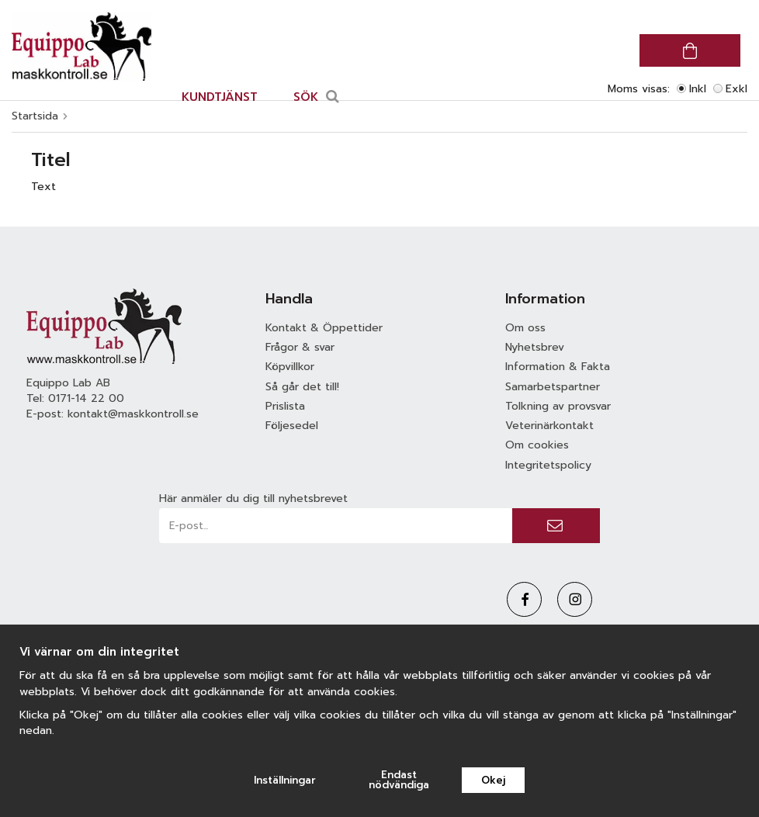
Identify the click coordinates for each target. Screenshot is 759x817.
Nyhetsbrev (534, 347)
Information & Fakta (557, 366)
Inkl (697, 89)
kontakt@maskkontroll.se (133, 414)
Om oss (525, 328)
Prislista (285, 406)
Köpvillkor (289, 366)
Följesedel (291, 425)
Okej (493, 780)
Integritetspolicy (548, 465)
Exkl (736, 89)
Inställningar (285, 780)
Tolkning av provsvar (558, 406)
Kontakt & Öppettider (324, 328)
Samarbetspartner (552, 387)
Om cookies (537, 445)
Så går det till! (302, 387)
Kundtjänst (220, 97)
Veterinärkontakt (549, 425)
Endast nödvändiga (399, 779)
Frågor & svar (299, 347)
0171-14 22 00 (86, 398)
